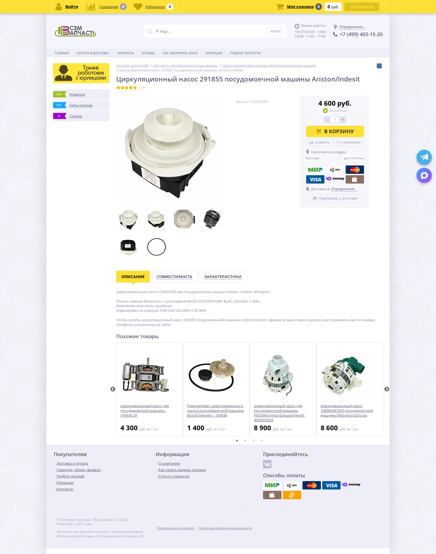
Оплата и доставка (93, 53)
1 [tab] (237, 440)
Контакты (125, 53)
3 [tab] (253, 440)
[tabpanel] (149, 389)
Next (387, 389)
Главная (62, 53)
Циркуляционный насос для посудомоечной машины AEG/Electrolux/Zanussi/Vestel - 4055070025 (280, 413)
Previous (113, 389)
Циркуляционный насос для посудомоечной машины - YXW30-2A (144, 411)
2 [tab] (245, 440)
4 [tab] (262, 440)
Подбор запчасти (245, 53)
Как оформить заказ (180, 53)
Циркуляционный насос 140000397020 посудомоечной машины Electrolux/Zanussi (347, 411)
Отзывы (148, 53)
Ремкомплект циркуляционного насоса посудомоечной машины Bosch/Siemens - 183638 (215, 411)
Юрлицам (213, 53)
